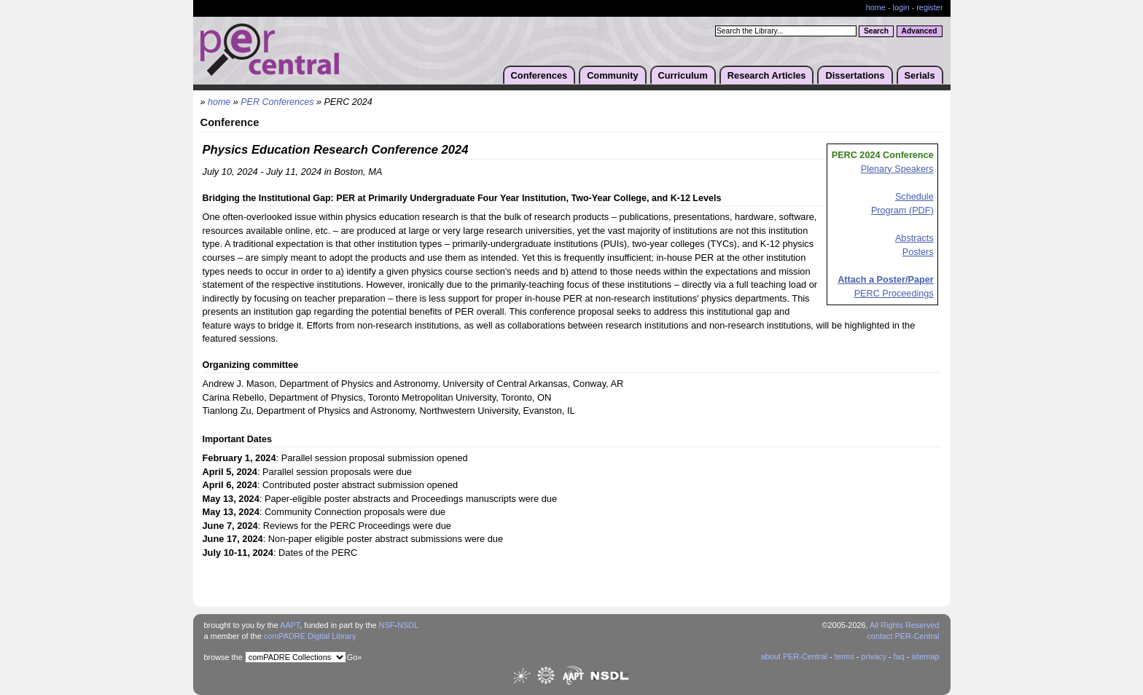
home (876, 7)
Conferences (539, 75)
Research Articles (766, 75)
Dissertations (854, 75)
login (901, 7)
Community (612, 75)
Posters (918, 252)
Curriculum (683, 75)
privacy (873, 656)
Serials (920, 75)
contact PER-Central (903, 636)
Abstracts (914, 238)
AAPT (290, 625)
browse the (223, 657)
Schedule (914, 197)
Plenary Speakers (897, 169)
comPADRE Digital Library (310, 636)
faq (899, 656)
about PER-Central (794, 656)
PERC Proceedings (894, 293)
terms (844, 656)
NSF (387, 625)
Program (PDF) (902, 210)
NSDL (407, 625)
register (929, 7)
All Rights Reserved (905, 625)
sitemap (925, 656)
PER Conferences (277, 102)
